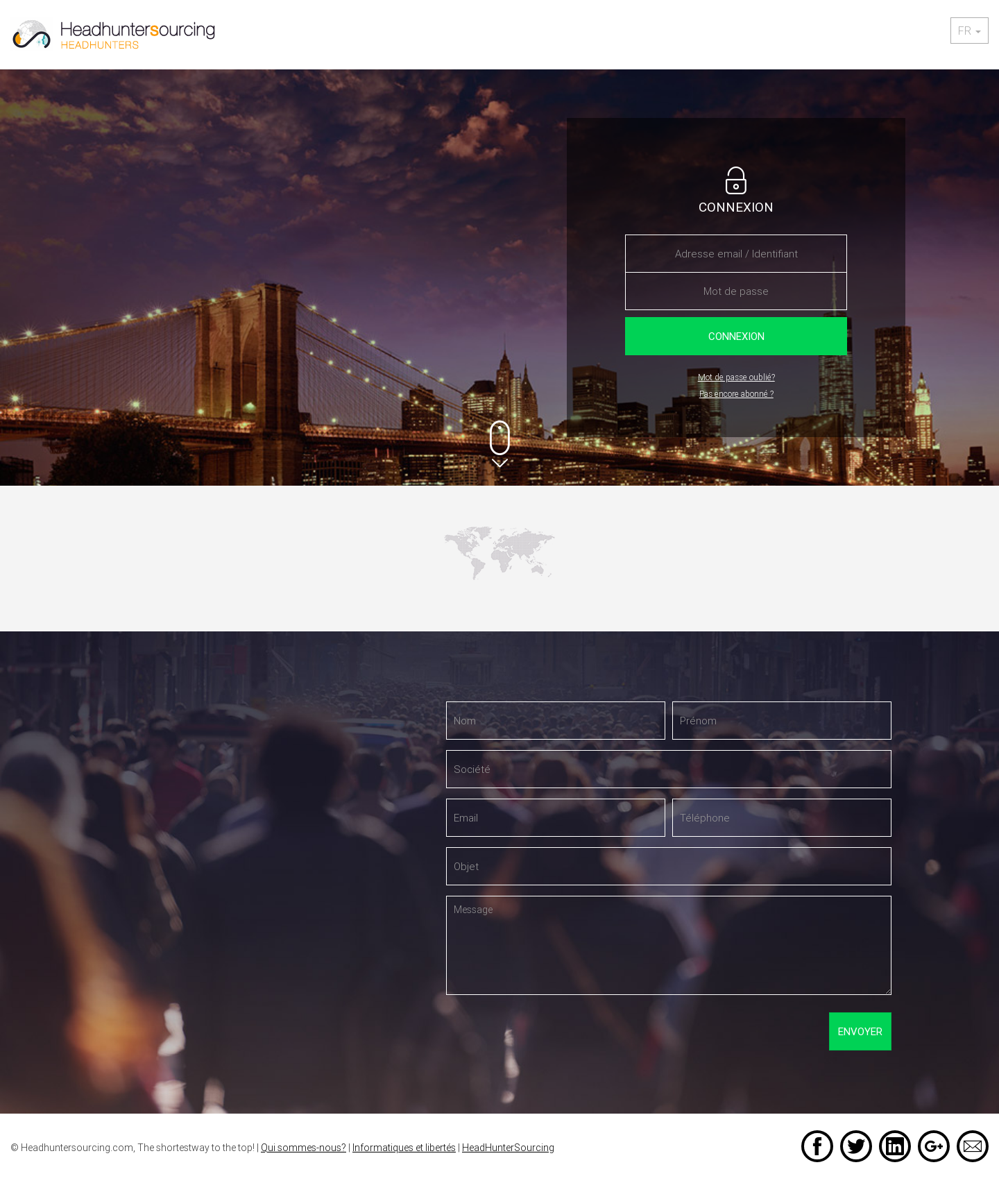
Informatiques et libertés (404, 1147)
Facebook (817, 1146)
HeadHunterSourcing (508, 1147)
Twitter (856, 1146)
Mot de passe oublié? (736, 377)
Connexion (736, 336)
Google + (934, 1146)
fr (969, 30)
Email (973, 1146)
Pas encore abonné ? (736, 394)
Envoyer (860, 1031)
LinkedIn (895, 1146)
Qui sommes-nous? (303, 1147)
